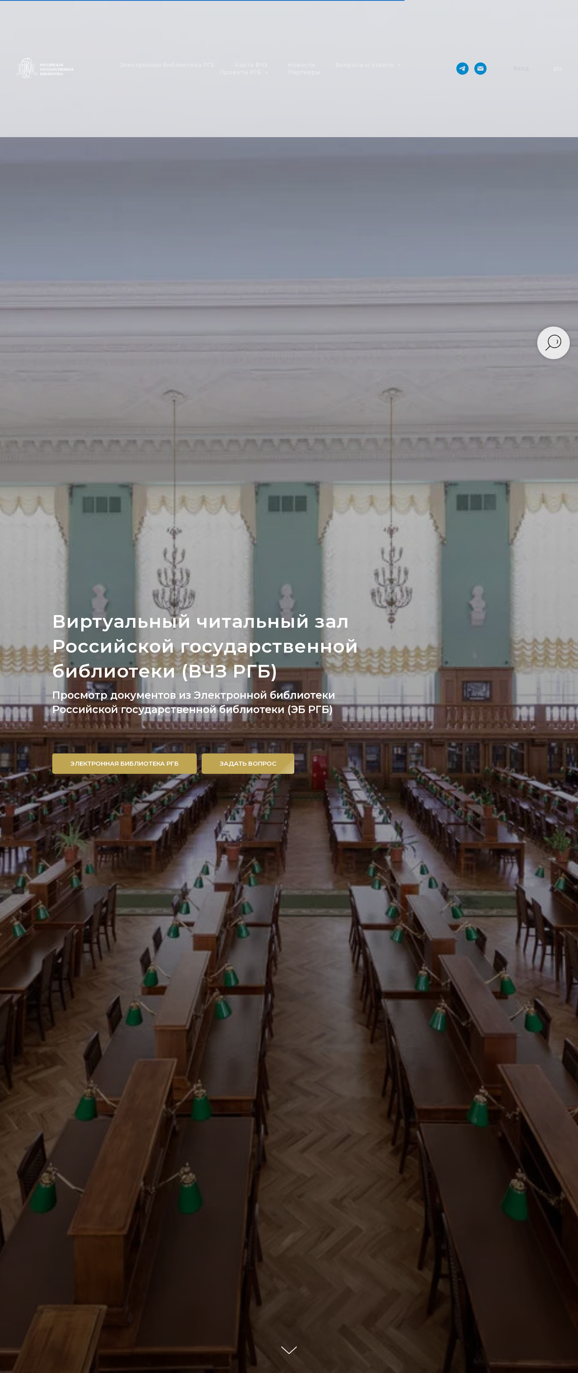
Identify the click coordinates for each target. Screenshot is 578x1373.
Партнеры (304, 72)
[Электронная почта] (480, 68)
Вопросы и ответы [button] (366, 65)
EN (558, 69)
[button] (521, 68)
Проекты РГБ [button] (241, 72)
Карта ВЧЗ (251, 65)
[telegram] (462, 68)
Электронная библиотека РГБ (167, 65)
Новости (301, 65)
